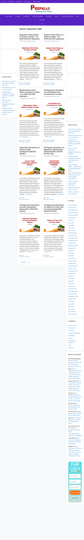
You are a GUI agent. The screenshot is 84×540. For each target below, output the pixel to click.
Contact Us (11, 1)
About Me (19, 1)
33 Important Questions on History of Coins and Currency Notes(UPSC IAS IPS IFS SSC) (54, 208)
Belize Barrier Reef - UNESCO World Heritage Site (75, 413)
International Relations (67, 16)
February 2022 (72, 261)
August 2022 (72, 248)
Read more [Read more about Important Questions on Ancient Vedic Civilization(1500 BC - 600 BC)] (29, 194)
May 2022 (71, 256)
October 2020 (72, 294)
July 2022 (71, 251)
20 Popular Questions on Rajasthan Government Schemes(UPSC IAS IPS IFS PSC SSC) (54, 150)
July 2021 (71, 276)
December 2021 (73, 266)
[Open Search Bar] (42, 24)
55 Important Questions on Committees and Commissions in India (54, 92)
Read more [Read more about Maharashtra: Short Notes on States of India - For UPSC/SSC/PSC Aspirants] (25, 137)
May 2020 (71, 306)
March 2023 (71, 230)
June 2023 (71, 223)
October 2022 (72, 243)
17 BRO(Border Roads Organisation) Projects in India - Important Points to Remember (74, 397)
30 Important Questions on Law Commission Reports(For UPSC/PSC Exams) (29, 208)
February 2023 (72, 233)
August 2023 (72, 218)
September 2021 (73, 271)
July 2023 (71, 220)
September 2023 (73, 215)
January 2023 (72, 235)
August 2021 (72, 273)
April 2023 (71, 228)
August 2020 (72, 299)
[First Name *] (75, 476)
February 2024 (72, 205)
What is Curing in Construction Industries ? (73, 183)
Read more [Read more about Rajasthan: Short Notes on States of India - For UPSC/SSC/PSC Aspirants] (29, 79)
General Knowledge (37, 16)
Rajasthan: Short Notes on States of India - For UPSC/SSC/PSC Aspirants (29, 37)
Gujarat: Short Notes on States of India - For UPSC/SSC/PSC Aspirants (54, 37)
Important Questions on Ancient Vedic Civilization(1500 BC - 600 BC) (29, 150)
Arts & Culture (8, 16)
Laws (77, 16)
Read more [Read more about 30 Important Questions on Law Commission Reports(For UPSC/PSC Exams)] (31, 252)
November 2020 (73, 291)
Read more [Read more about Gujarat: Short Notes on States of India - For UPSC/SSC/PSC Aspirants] (59, 79)
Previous (22, 262)
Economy (42, 20)
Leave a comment (25, 84)
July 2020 (71, 301)
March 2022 (71, 258)
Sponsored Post (36, 1)
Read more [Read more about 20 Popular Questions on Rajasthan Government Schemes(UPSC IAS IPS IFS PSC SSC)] (61, 194)
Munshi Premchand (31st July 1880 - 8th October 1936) (74, 407)
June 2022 (71, 253)
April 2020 (71, 309)
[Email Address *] (75, 487)
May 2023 (71, 225)
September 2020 (73, 296)
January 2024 (72, 207)
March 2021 (71, 286)
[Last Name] (75, 482)
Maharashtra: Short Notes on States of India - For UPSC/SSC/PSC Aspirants (29, 93)
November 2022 (73, 240)
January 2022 (72, 263)
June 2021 (71, 278)
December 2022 (73, 238)
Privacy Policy (27, 1)
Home (4, 1)
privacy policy (75, 498)
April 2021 (71, 284)
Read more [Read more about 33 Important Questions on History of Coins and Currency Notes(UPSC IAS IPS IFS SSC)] (48, 252)
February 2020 (72, 314)
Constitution (26, 16)
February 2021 (72, 289)
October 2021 (72, 268)
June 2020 (71, 304)
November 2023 (73, 212)
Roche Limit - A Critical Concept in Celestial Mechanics (9, 83)
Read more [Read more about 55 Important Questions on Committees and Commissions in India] (48, 136)
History (56, 16)
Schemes (17, 16)
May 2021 (71, 281)
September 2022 (73, 245)
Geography (49, 16)
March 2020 (71, 311)
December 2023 (73, 210)
